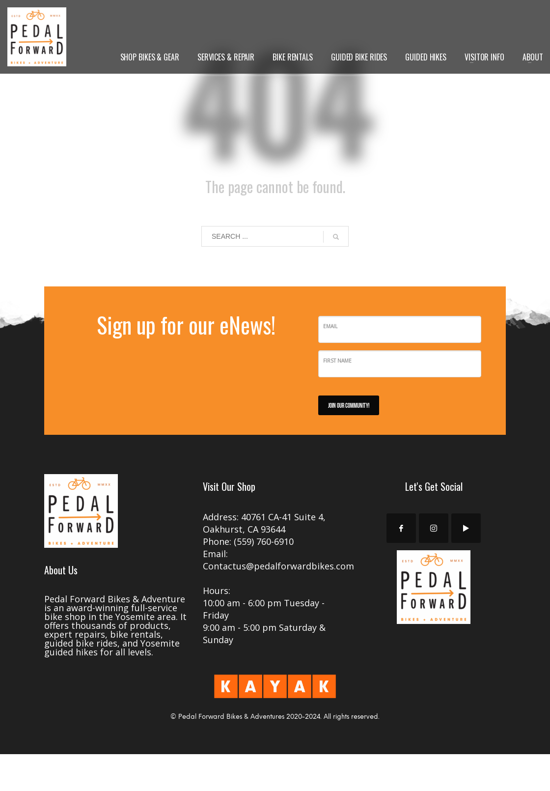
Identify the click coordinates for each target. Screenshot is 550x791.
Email (330, 326)
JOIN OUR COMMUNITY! (348, 405)
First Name (337, 360)
